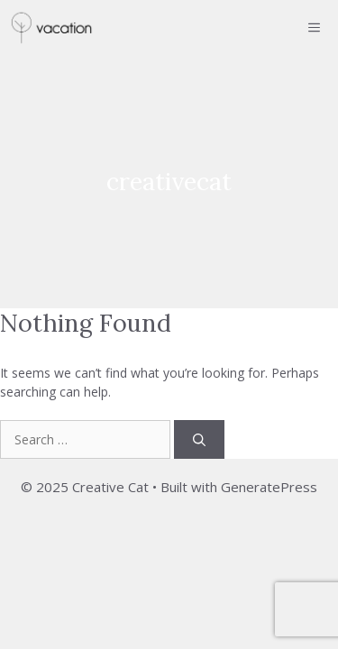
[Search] (199, 439)
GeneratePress (269, 487)
